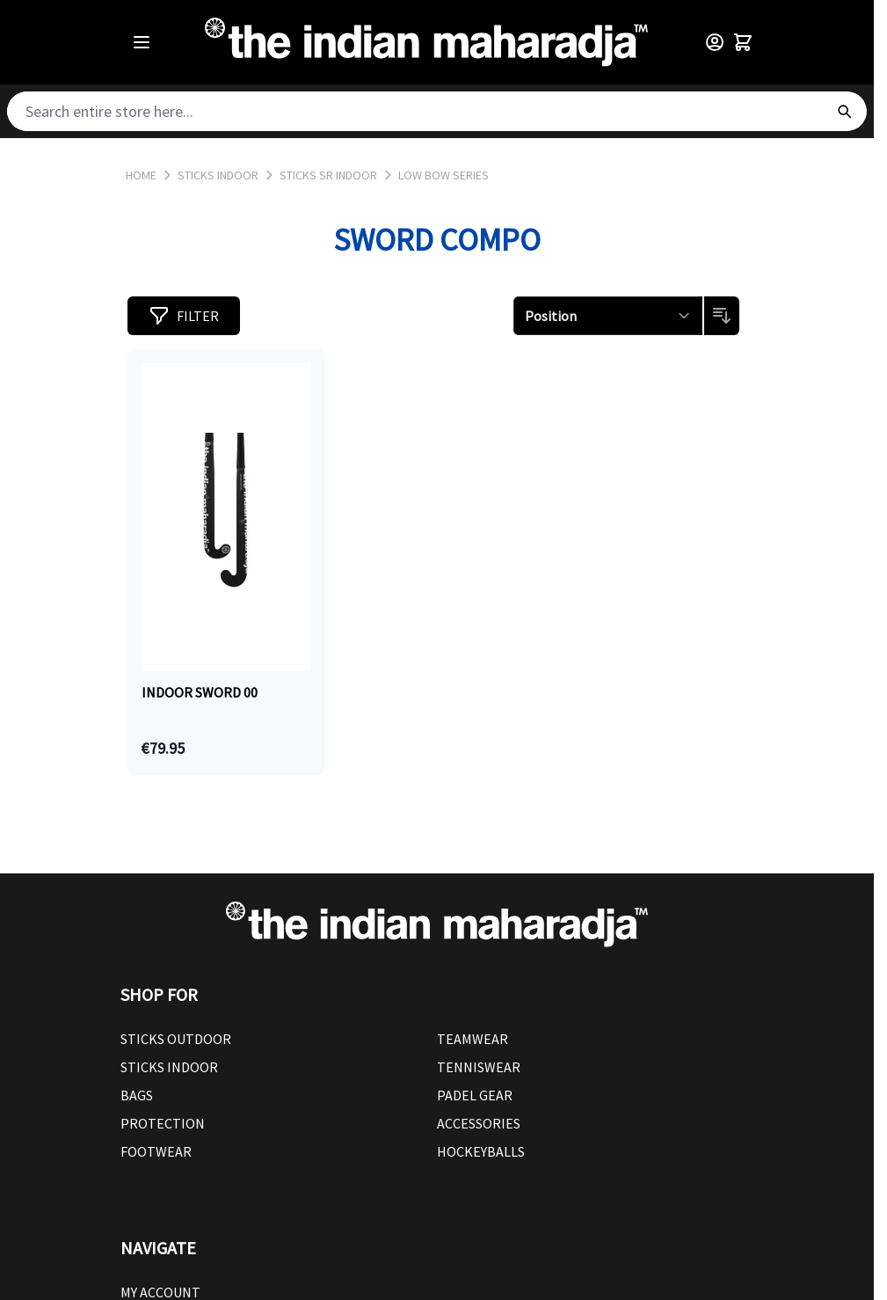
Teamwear (472, 1039)
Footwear (156, 1151)
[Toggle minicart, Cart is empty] (743, 42)
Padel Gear (475, 1095)
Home (141, 175)
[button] (183, 315)
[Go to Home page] (426, 42)
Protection (162, 1123)
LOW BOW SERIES (443, 175)
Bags (136, 1095)
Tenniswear (478, 1067)
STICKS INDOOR (218, 175)
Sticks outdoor (175, 1039)
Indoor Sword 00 (200, 692)
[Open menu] (141, 42)
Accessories (478, 1123)
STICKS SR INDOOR (328, 175)
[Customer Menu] (714, 42)
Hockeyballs (481, 1151)
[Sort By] (607, 315)
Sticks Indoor (169, 1067)
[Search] (844, 111)
